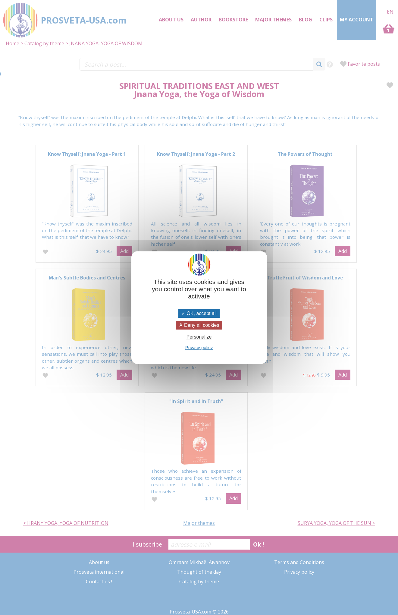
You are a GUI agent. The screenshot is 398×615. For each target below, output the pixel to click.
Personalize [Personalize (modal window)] (199, 337)
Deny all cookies (199, 325)
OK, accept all (199, 313)
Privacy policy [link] (199, 347)
